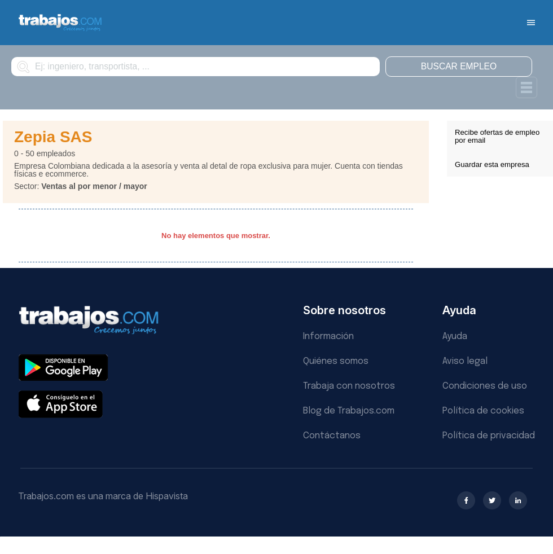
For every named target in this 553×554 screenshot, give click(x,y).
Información (328, 336)
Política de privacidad (488, 436)
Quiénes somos (335, 361)
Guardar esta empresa (492, 164)
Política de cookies (483, 411)
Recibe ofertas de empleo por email (497, 136)
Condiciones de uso (484, 386)
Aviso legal (465, 361)
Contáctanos (332, 436)
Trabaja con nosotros (349, 386)
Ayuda (454, 336)
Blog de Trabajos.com (348, 411)
